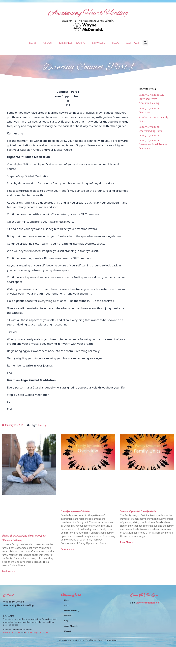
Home (32, 42)
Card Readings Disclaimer (37, 632)
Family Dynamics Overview (75, 511)
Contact (132, 42)
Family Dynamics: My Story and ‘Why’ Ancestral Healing (151, 99)
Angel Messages (71, 626)
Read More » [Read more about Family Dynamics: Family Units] (126, 542)
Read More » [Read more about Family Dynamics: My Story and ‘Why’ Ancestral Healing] (8, 571)
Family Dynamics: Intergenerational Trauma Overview (153, 144)
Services (98, 42)
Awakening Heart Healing (88, 13)
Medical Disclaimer (12, 632)
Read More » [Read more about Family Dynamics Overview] (67, 549)
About (48, 42)
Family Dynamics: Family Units (138, 511)
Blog (115, 42)
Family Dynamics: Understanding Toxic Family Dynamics (150, 131)
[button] (145, 42)
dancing (42, 425)
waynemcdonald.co (147, 602)
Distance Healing (72, 42)
